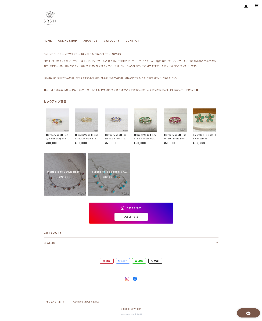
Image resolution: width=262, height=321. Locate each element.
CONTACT (132, 40)
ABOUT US (90, 40)
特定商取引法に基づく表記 (86, 302)
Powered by (131, 314)
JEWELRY (71, 54)
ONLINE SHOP (67, 40)
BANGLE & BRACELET (94, 54)
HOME (48, 40)
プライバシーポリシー (56, 302)
